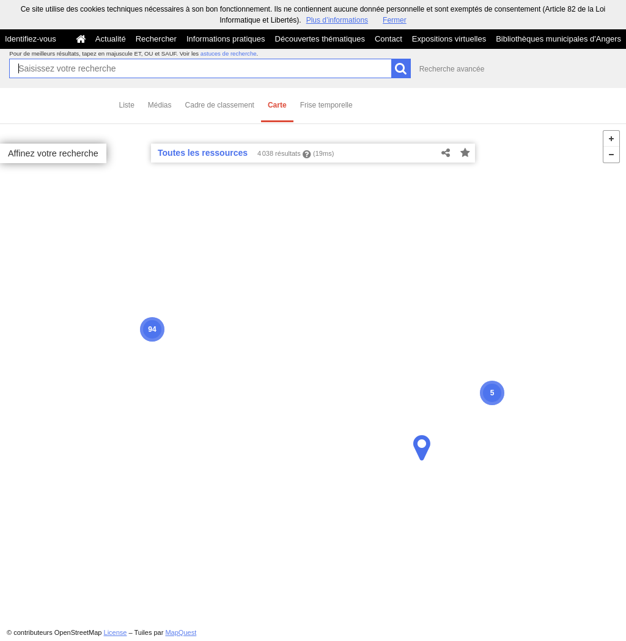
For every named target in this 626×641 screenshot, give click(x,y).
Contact (388, 38)
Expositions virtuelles (449, 38)
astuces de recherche (229, 53)
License (115, 632)
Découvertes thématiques (320, 38)
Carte (277, 105)
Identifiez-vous (30, 38)
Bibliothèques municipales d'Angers (558, 38)
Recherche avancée (452, 69)
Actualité (110, 38)
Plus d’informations (337, 20)
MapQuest (180, 632)
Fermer (395, 20)
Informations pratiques (225, 38)
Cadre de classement (219, 105)
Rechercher (156, 38)
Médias (160, 105)
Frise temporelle (326, 105)
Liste (126, 105)
